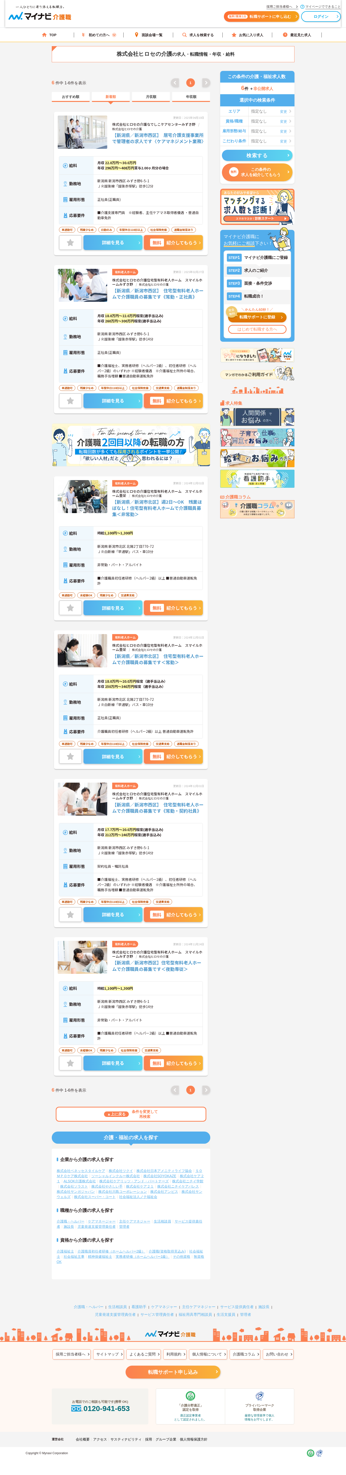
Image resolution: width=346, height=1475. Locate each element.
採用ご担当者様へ (70, 1345)
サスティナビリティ (126, 1430)
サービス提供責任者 (237, 1298)
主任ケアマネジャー (134, 1212)
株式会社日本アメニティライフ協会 (164, 1162)
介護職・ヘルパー (70, 1212)
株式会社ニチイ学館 (187, 1172)
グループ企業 (166, 1430)
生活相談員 (162, 1212)
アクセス (100, 1430)
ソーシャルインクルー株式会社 (115, 1167)
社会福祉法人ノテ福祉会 (138, 1188)
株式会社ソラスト (74, 1177)
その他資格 (181, 1248)
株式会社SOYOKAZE (159, 1167)
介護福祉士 (65, 1242)
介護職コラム (244, 1345)
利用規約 (173, 1345)
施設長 (69, 1218)
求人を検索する (198, 34)
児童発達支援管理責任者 (97, 1218)
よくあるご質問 (143, 1345)
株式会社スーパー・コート (95, 1188)
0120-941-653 (100, 1399)
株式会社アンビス (164, 1183)
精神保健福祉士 (100, 1248)
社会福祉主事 (74, 1248)
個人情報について (207, 1345)
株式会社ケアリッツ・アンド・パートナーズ (134, 1172)
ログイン (289, 19)
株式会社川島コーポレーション (122, 1183)
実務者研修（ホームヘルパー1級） (143, 1248)
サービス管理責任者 (157, 1305)
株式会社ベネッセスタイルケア (81, 1162)
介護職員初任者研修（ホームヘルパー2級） (111, 1242)
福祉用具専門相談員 (195, 1305)
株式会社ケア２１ (140, 1177)
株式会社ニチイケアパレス (178, 1177)
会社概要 (83, 1430)
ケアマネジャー (164, 1298)
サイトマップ (107, 1345)
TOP (49, 34)
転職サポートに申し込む (227, 19)
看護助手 (139, 1298)
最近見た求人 (297, 34)
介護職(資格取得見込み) (167, 1242)
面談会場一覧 (148, 34)
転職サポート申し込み (173, 1363)
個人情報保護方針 (194, 1430)
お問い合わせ (277, 1345)
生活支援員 (226, 1305)
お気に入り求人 (247, 34)
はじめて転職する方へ (257, 329)
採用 (148, 1430)
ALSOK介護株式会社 (80, 1172)
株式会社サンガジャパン (76, 1183)
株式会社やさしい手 (107, 1177)
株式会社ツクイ (121, 1162)
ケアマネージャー (102, 1212)
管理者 (124, 1218)
